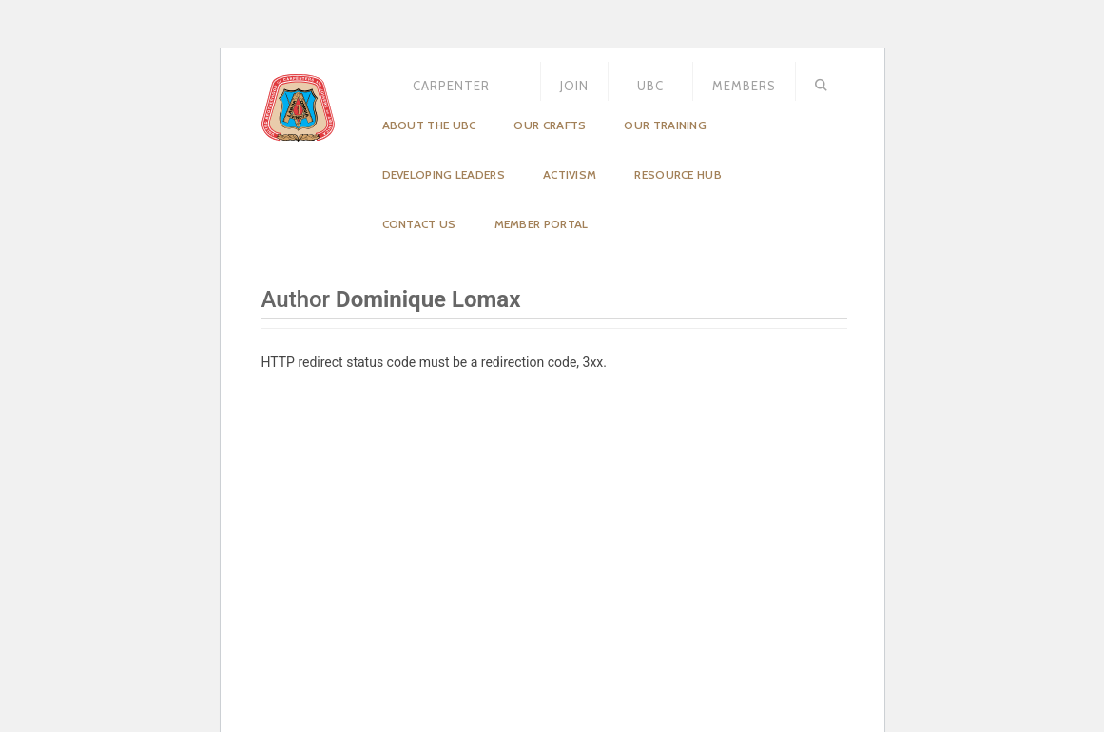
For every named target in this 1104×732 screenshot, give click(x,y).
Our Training (665, 125)
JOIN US (574, 92)
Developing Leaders (443, 174)
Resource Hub (678, 174)
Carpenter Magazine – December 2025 (451, 92)
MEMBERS (744, 85)
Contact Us (419, 224)
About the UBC (429, 125)
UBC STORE (650, 92)
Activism (569, 174)
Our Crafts (549, 125)
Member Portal (541, 224)
